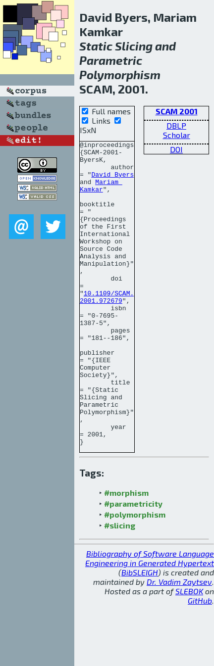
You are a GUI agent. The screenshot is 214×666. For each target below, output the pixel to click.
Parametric (110, 60)
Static (95, 46)
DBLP (176, 125)
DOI (176, 149)
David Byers (112, 181)
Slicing (134, 46)
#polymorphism (134, 575)
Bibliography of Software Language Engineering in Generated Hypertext (149, 619)
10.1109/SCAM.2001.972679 (107, 328)
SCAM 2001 (177, 111)
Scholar (176, 135)
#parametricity (133, 564)
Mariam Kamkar (101, 195)
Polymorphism (119, 74)
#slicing (119, 586)
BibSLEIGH (139, 633)
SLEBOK (189, 652)
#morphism (126, 553)
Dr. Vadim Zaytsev (179, 642)
